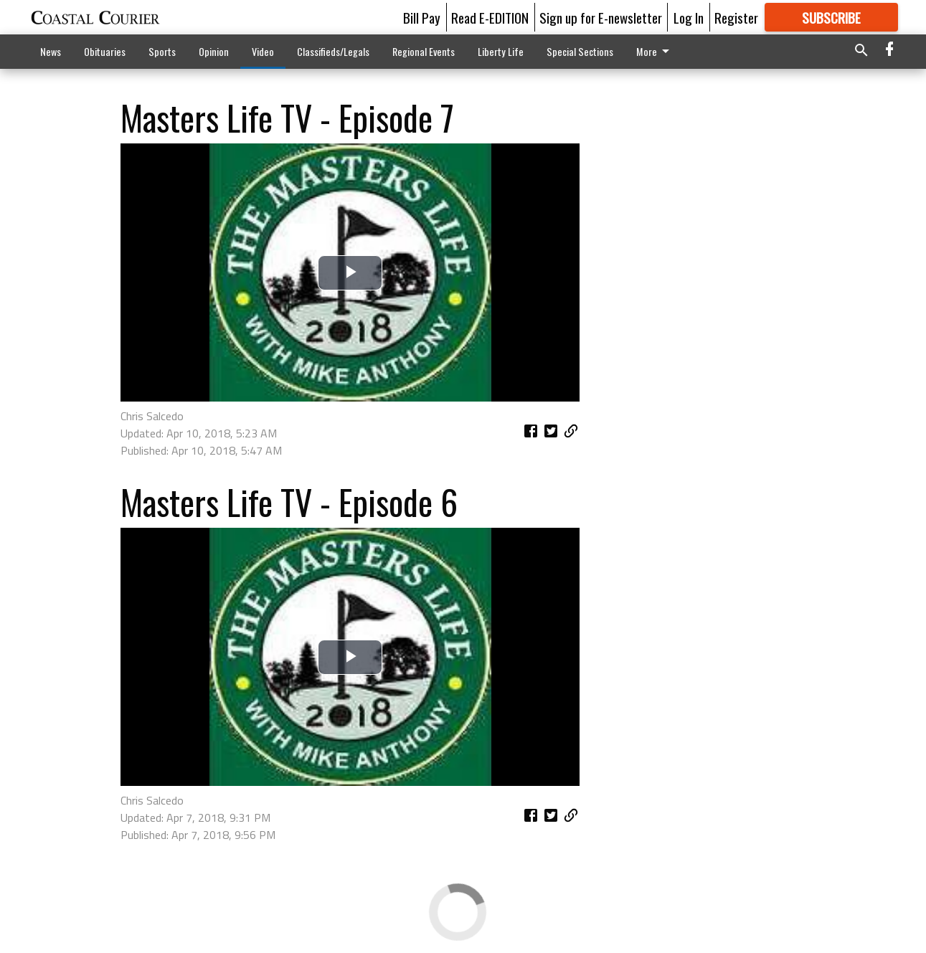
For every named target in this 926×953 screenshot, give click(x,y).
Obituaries (105, 51)
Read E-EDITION (490, 17)
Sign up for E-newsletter (600, 17)
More (655, 51)
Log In (689, 17)
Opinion (214, 51)
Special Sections (580, 51)
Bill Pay (421, 17)
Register (736, 17)
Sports (162, 51)
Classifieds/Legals (333, 51)
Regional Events (423, 51)
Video (263, 51)
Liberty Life (501, 51)
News (50, 51)
